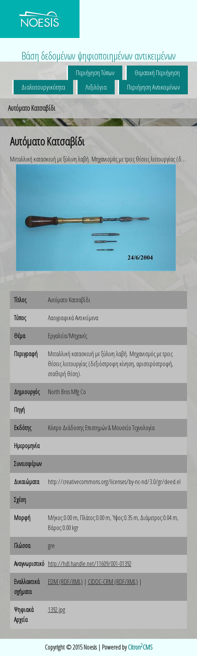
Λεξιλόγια (96, 87)
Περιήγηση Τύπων (95, 72)
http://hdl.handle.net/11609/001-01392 (89, 563)
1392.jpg (56, 609)
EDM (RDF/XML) (65, 581)
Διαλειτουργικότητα (43, 87)
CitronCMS (140, 647)
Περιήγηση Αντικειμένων (153, 87)
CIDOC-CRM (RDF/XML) (113, 581)
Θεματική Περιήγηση (157, 72)
